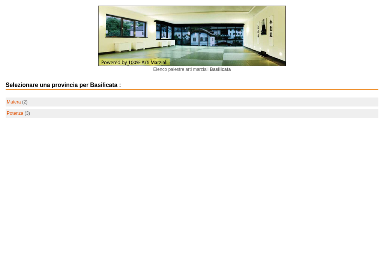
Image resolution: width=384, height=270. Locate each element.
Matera (14, 102)
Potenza (15, 113)
